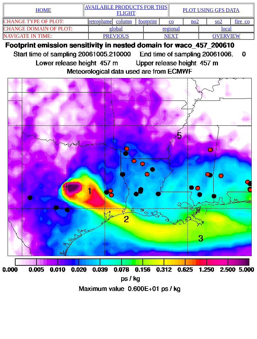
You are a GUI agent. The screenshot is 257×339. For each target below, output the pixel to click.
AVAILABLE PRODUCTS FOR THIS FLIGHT (126, 10)
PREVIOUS (116, 36)
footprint (147, 21)
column (124, 21)
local (226, 29)
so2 (218, 21)
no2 (195, 21)
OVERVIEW (226, 36)
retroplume (100, 21)
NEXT (171, 36)
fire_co (242, 21)
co (171, 21)
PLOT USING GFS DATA (211, 10)
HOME (43, 10)
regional (171, 29)
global (116, 29)
